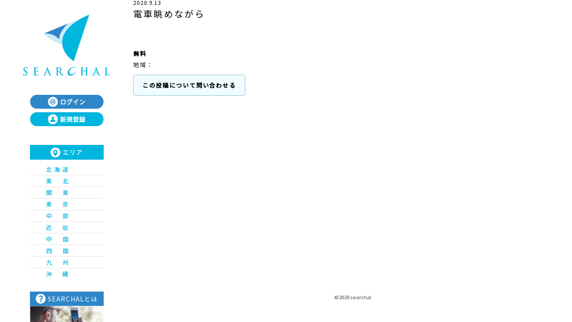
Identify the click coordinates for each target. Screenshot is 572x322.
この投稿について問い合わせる (189, 85)
